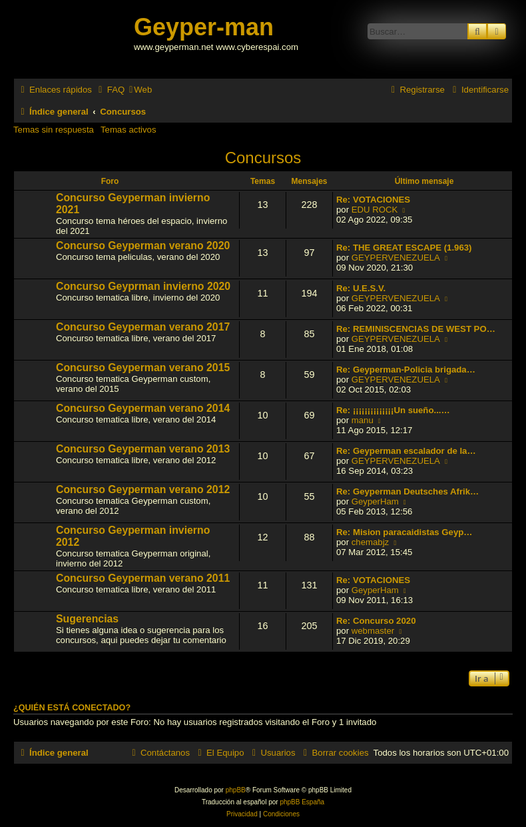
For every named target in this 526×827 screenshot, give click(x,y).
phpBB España (302, 802)
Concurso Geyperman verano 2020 (143, 245)
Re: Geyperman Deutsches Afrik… (407, 491)
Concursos (263, 158)
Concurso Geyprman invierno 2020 (143, 286)
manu (363, 420)
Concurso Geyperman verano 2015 (143, 367)
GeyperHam (375, 501)
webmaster (373, 631)
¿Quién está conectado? (72, 707)
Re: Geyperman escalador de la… (406, 451)
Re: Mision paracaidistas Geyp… (404, 532)
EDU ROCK (375, 210)
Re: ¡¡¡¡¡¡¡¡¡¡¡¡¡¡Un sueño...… (393, 410)
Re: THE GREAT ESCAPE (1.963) (403, 248)
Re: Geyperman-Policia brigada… (405, 370)
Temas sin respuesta (53, 130)
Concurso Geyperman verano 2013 (143, 448)
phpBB (236, 790)
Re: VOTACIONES (373, 200)
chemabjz (370, 542)
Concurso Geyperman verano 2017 (143, 327)
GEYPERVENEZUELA (396, 258)
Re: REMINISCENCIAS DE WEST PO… (415, 329)
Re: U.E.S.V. (361, 288)
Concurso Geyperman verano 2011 (143, 578)
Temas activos (128, 130)
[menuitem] (110, 89)
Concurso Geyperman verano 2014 (143, 408)
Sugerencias (87, 618)
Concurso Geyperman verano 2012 (143, 489)
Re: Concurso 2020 (375, 621)
